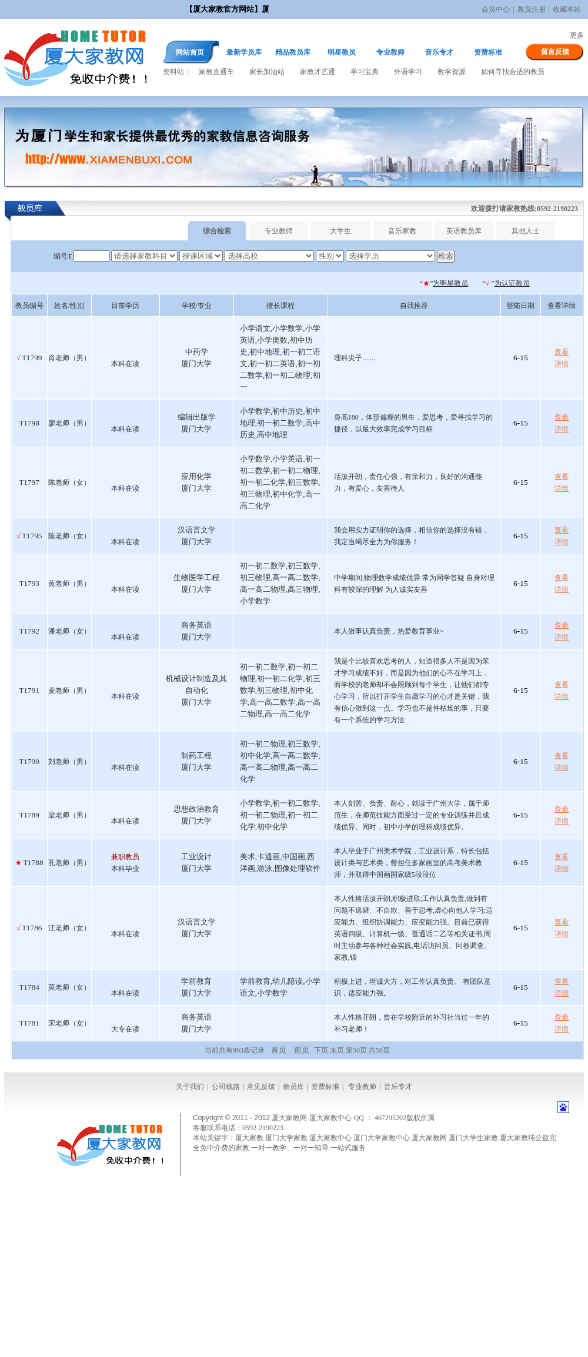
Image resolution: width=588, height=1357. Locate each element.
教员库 (293, 1087)
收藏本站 (567, 9)
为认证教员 (512, 283)
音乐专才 (439, 52)
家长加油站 (267, 72)
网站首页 (190, 52)
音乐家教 (402, 231)
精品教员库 (292, 52)
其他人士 (526, 231)
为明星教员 (450, 283)
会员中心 (496, 9)
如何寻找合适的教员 (512, 72)
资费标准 (488, 52)
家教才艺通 (317, 72)
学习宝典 (364, 72)
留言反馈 (555, 52)
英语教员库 (464, 231)
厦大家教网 (75, 57)
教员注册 (531, 9)
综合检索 (217, 231)
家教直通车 (216, 72)
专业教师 (390, 52)
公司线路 (226, 1087)
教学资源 (451, 72)
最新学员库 (244, 52)
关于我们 (190, 1087)
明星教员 (342, 52)
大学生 (340, 231)
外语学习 (408, 72)
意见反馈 (261, 1087)
